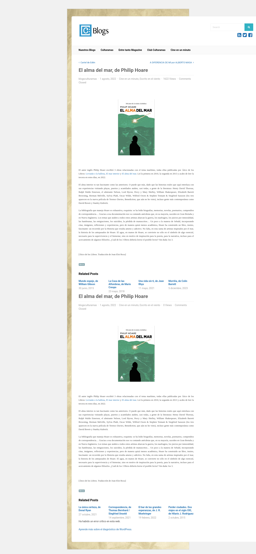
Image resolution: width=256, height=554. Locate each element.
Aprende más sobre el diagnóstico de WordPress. (105, 529)
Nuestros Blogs (87, 50)
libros (81, 264)
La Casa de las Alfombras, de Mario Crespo (120, 284)
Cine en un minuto (181, 50)
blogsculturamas (88, 78)
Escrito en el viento (150, 78)
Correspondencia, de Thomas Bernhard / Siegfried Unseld (120, 510)
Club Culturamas (156, 50)
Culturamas (107, 50)
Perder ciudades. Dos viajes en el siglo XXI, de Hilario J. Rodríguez (181, 510)
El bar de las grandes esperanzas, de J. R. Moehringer (150, 510)
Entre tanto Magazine (130, 50)
